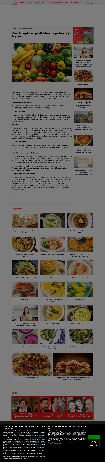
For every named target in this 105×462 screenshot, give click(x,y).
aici (27, 450)
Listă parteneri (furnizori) (55, 443)
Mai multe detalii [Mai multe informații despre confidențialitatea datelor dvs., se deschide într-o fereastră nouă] (38, 437)
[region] (52, 443)
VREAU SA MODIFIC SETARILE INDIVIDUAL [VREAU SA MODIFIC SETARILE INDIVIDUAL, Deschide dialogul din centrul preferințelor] (93, 443)
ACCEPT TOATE (94, 437)
